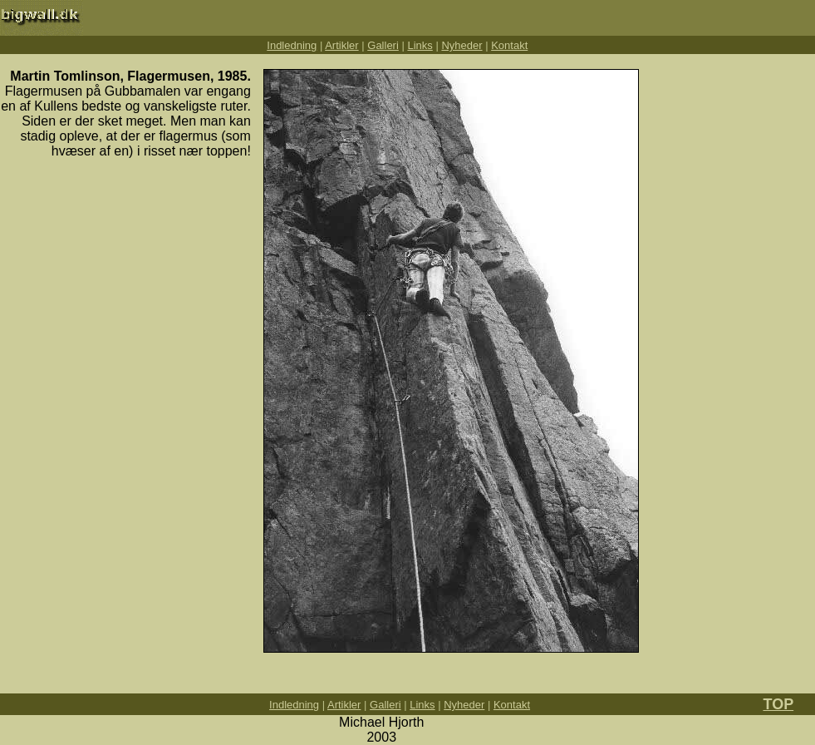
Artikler (341, 45)
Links (419, 45)
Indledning (292, 45)
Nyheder (461, 45)
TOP (778, 704)
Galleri (383, 45)
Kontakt (509, 45)
